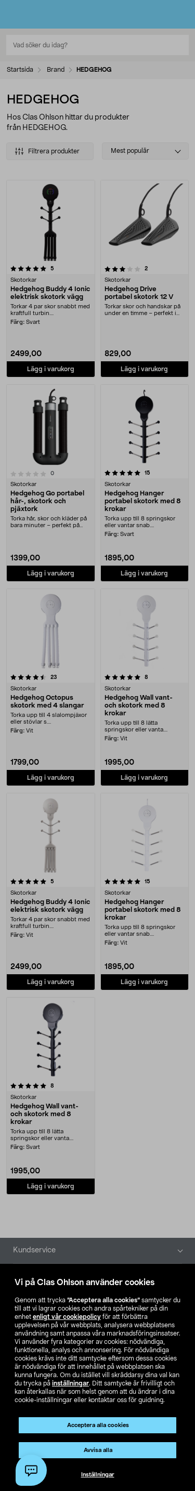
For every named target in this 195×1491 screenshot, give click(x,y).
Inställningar (97, 1474)
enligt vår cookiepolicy (67, 1317)
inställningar (70, 1383)
